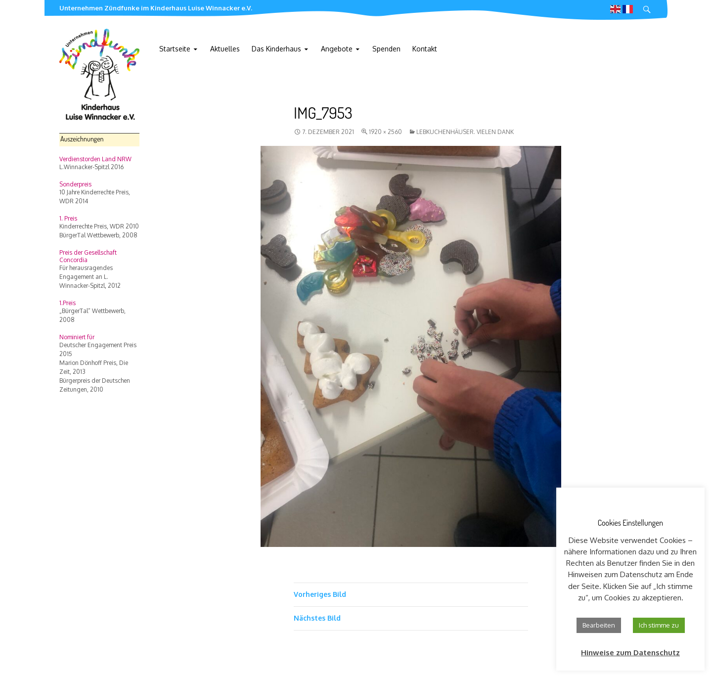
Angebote (337, 49)
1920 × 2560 (385, 132)
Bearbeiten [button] (598, 625)
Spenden (386, 49)
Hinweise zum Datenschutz (630, 652)
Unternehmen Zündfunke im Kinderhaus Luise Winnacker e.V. (155, 8)
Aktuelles (225, 49)
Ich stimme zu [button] (659, 625)
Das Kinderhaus (276, 49)
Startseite (174, 49)
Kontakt (424, 49)
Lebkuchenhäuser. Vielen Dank (465, 132)
